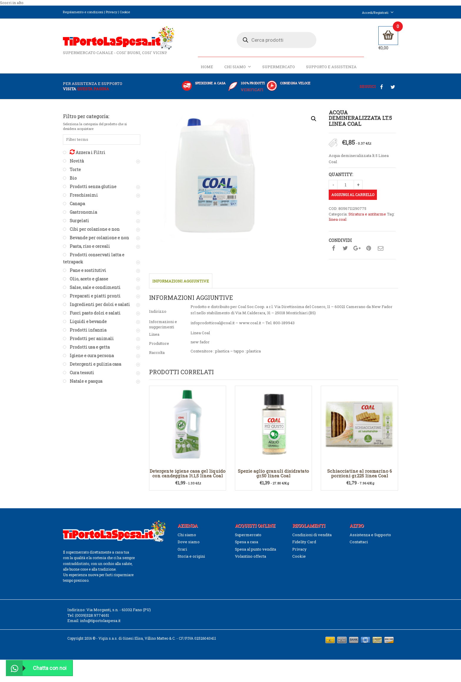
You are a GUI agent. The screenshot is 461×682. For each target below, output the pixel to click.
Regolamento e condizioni (83, 12)
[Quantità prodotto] (345, 185)
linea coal (337, 219)
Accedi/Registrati (378, 12)
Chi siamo (237, 66)
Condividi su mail (380, 248)
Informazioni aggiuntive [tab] (180, 281)
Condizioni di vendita (312, 534)
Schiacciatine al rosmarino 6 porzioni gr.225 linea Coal (359, 473)
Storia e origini (191, 556)
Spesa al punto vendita (255, 549)
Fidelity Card (304, 541)
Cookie (125, 12)
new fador (200, 342)
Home (207, 66)
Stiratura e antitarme (367, 214)
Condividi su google (357, 248)
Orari (182, 549)
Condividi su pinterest (368, 248)
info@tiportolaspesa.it (100, 620)
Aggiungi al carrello (352, 194)
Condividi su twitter (345, 248)
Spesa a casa (246, 541)
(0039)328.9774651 (92, 615)
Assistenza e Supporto (370, 534)
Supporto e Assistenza (331, 66)
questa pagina (93, 88)
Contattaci (359, 541)
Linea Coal (200, 332)
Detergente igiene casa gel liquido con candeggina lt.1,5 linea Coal (188, 473)
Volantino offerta (250, 556)
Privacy (111, 12)
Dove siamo (189, 541)
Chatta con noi (36, 668)
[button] (313, 118)
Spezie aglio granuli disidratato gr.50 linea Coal (273, 473)
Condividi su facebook (333, 248)
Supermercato (278, 66)
